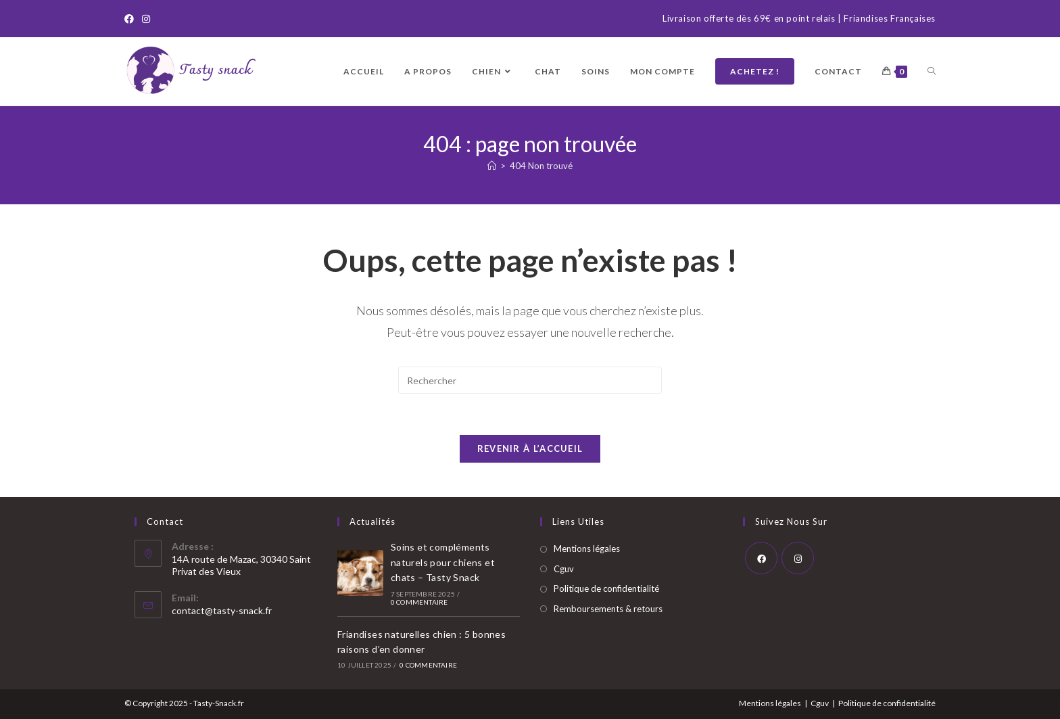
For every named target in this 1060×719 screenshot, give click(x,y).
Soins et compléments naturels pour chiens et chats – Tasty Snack (443, 562)
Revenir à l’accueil (530, 448)
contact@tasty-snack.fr (222, 610)
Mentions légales (587, 548)
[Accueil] (491, 165)
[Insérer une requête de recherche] (530, 380)
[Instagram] (146, 19)
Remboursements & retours (608, 608)
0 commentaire (419, 602)
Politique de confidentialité (606, 588)
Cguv (564, 568)
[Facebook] (131, 19)
